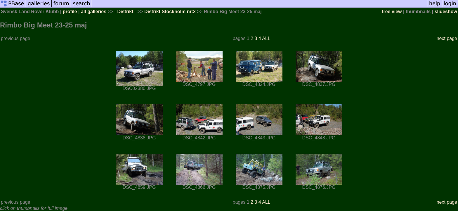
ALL (266, 38)
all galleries (93, 11)
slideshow (446, 11)
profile (70, 11)
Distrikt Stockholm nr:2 (170, 11)
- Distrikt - (125, 11)
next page (447, 38)
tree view (392, 11)
